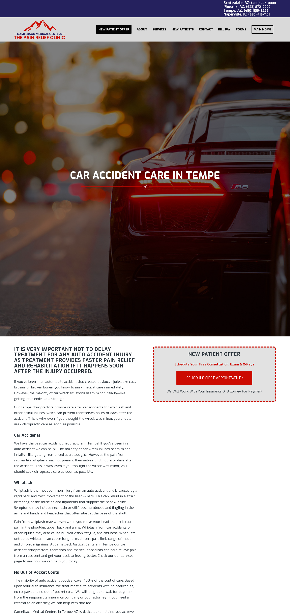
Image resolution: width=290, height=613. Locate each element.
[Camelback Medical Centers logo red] (39, 29)
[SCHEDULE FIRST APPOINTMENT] (214, 378)
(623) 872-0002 (258, 7)
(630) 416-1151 (259, 14)
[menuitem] (114, 29)
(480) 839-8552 (256, 10)
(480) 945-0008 (263, 3)
